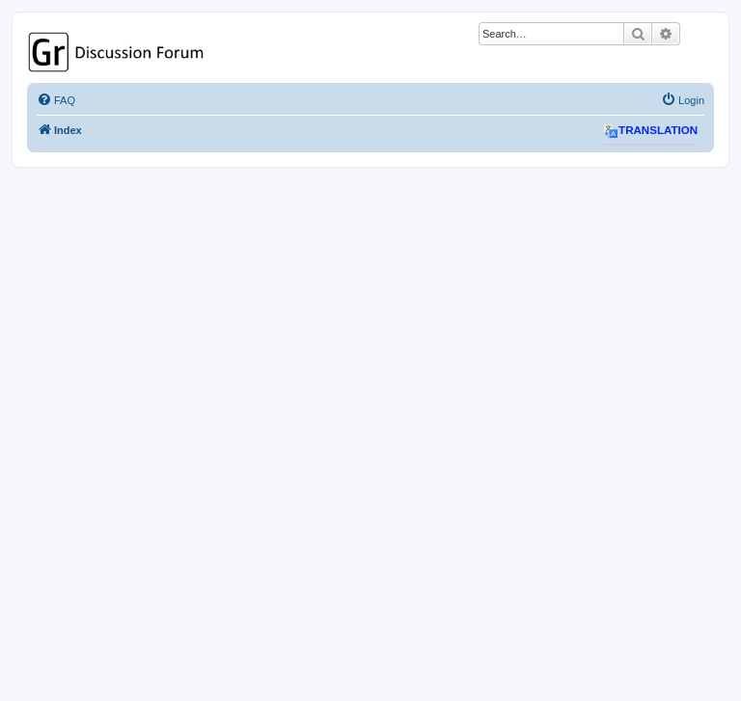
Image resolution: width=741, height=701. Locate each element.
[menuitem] (56, 100)
